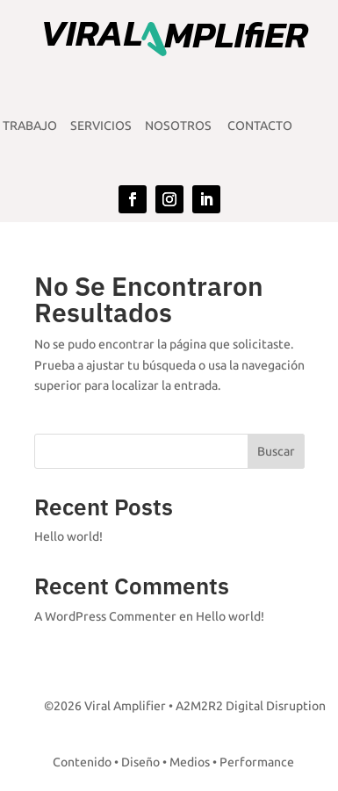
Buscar (276, 451)
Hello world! (68, 536)
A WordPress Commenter (105, 616)
